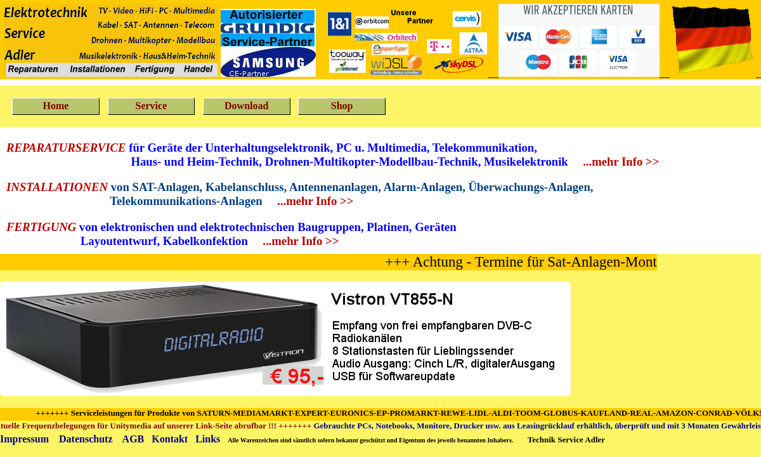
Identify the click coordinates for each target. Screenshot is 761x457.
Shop (342, 105)
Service (151, 105)
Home (56, 105)
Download (246, 105)
